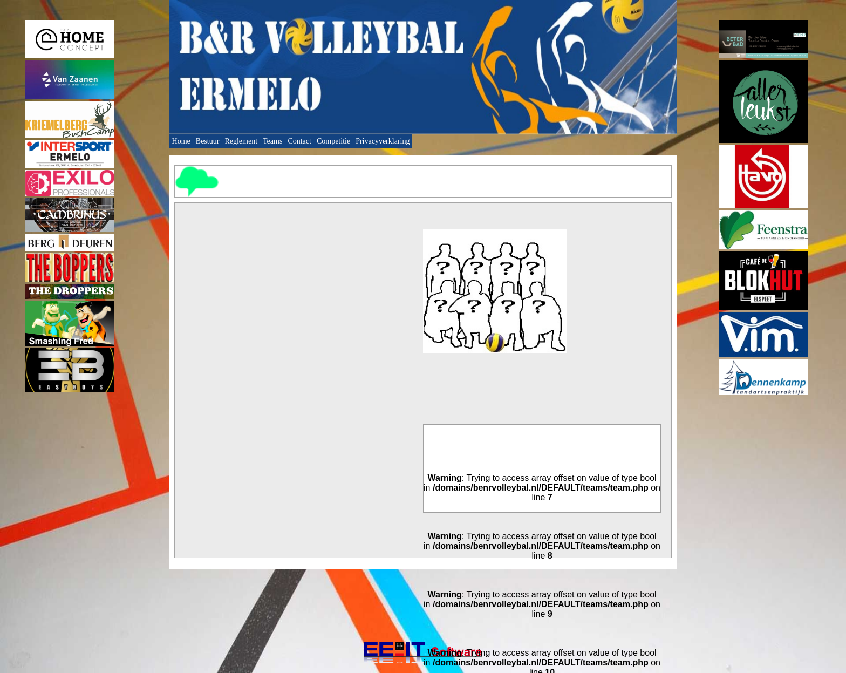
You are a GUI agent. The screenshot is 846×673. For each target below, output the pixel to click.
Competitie (333, 141)
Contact (299, 141)
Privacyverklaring (383, 141)
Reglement (240, 141)
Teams (272, 141)
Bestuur (208, 141)
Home (181, 141)
